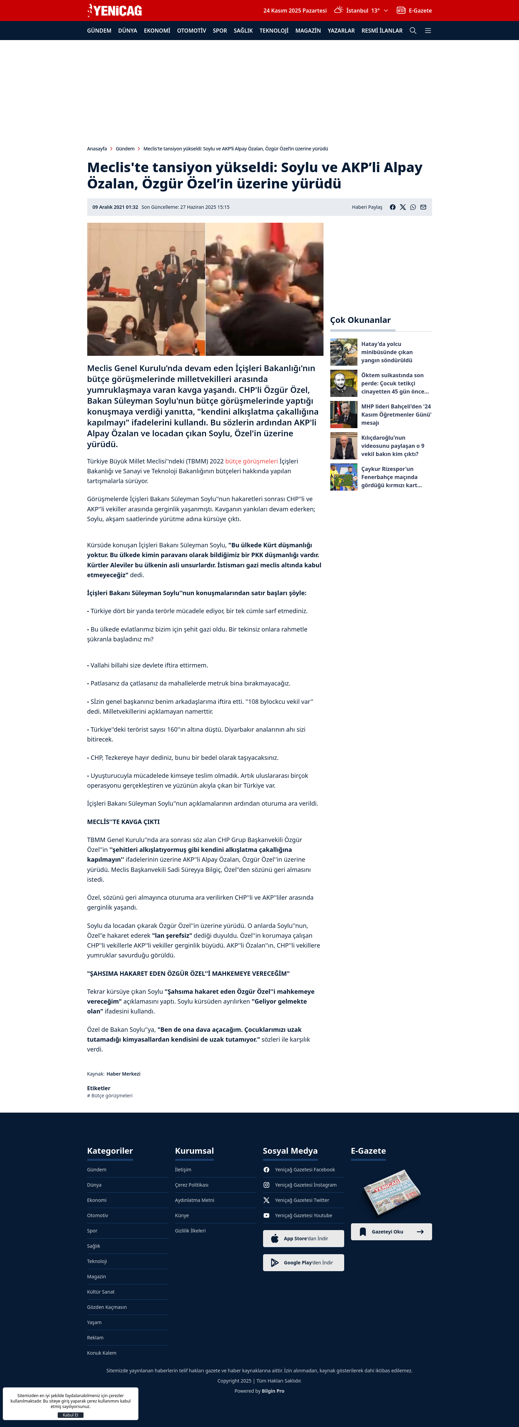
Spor (220, 30)
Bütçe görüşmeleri (112, 1095)
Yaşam (94, 1322)
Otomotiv (191, 30)
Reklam (95, 1337)
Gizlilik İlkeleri (190, 1230)
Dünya (127, 30)
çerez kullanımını (103, 1401)
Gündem (99, 30)
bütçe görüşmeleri (251, 461)
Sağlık (243, 30)
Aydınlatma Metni (195, 1200)
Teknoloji (274, 30)
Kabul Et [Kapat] (70, 1415)
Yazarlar (341, 30)
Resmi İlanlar (382, 30)
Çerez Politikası (192, 1185)
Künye (182, 1215)
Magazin (308, 30)
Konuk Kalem (102, 1353)
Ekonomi (157, 30)
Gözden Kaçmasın (107, 1307)
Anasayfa (97, 148)
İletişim (183, 1169)
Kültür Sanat (101, 1291)
